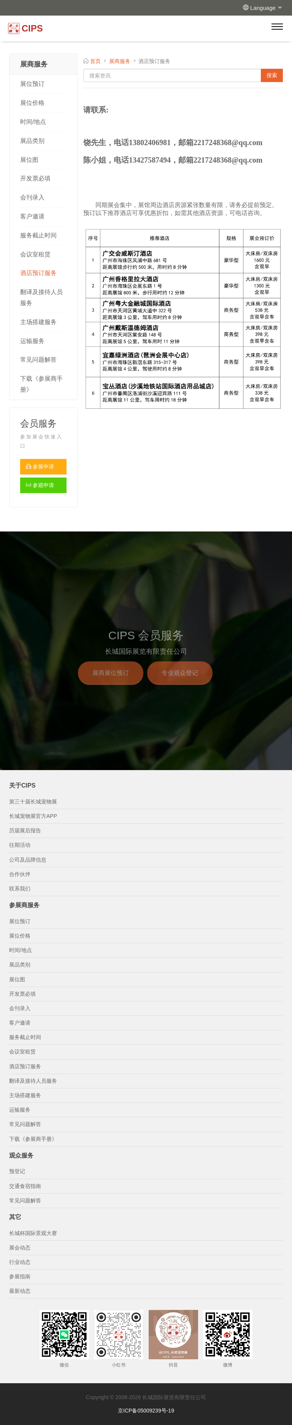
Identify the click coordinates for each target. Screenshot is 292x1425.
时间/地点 (33, 122)
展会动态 (19, 1248)
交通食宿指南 (25, 1186)
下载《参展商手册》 (41, 384)
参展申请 (40, 466)
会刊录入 (32, 197)
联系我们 (19, 889)
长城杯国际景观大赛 (33, 1233)
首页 (95, 61)
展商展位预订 (110, 680)
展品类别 (32, 141)
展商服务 (119, 61)
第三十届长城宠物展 (33, 802)
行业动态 (19, 1262)
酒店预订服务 (38, 273)
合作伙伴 (19, 874)
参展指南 (19, 1276)
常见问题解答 (38, 359)
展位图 (29, 160)
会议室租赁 (35, 254)
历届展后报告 (25, 830)
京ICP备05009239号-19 (146, 1411)
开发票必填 (35, 178)
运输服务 (32, 341)
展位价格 (32, 103)
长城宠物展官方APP (33, 816)
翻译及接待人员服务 (41, 297)
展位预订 (32, 84)
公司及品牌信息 (27, 860)
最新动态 (19, 1291)
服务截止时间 (38, 235)
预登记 (17, 1171)
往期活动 (19, 845)
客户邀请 (32, 216)
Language (266, 8)
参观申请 (40, 485)
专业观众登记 (180, 680)
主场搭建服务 (38, 322)
